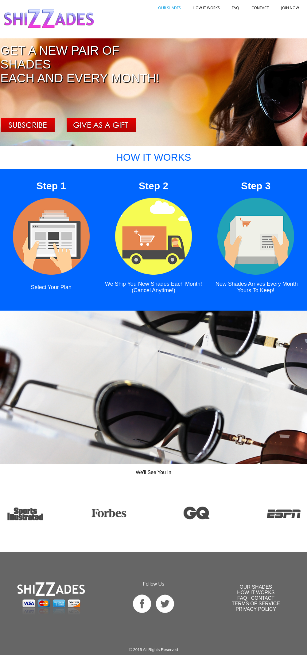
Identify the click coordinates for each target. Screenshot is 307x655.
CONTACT (262, 598)
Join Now (290, 7)
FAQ (235, 7)
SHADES (255, 587)
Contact (260, 7)
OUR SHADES (169, 7)
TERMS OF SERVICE (256, 603)
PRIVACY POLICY (255, 609)
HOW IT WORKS (206, 7)
